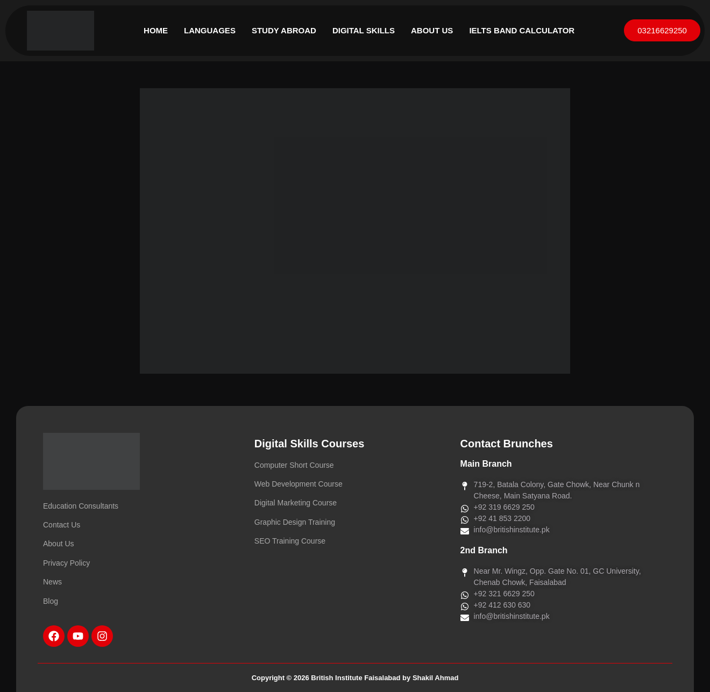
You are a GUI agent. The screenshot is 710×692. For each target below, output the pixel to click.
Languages (210, 30)
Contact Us (61, 524)
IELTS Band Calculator (521, 30)
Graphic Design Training (294, 522)
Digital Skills (363, 30)
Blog (50, 601)
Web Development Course (298, 484)
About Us (432, 30)
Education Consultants (80, 506)
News (52, 581)
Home (156, 30)
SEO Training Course (289, 541)
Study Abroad (284, 30)
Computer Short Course (294, 465)
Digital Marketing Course (295, 502)
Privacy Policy (66, 563)
